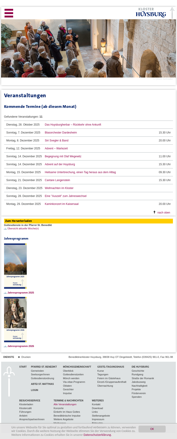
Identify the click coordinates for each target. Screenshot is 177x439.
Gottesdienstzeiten (73, 374)
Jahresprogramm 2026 (20, 346)
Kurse (100, 370)
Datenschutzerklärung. (98, 435)
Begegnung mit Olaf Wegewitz (63, 156)
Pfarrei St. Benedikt (44, 367)
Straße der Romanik (143, 378)
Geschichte (138, 370)
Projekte (136, 389)
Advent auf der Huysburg (60, 164)
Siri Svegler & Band (56, 140)
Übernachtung (105, 385)
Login (34, 390)
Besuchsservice (29, 400)
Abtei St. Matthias (42, 384)
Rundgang (137, 374)
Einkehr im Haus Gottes (67, 411)
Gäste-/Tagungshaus (110, 367)
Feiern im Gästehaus (109, 378)
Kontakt (96, 404)
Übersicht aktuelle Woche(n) (23, 228)
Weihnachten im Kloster (59, 188)
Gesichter (68, 389)
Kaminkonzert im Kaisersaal (62, 204)
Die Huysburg (140, 367)
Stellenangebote (101, 415)
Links (95, 411)
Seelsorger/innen (40, 374)
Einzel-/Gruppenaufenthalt (111, 382)
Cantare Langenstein (57, 180)
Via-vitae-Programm (74, 382)
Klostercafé (25, 408)
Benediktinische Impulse (67, 415)
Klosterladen (26, 404)
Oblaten (67, 385)
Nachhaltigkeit (139, 385)
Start (23, 367)
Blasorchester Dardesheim (61, 132)
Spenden (137, 396)
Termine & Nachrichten (68, 400)
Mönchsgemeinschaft (77, 367)
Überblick (68, 370)
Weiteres (98, 400)
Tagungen (102, 374)
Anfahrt (23, 415)
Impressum (98, 419)
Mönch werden (71, 378)
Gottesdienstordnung (42, 378)
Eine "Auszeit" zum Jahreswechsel (66, 196)
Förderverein (139, 393)
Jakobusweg (138, 382)
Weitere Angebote (63, 419)
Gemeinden (37, 370)
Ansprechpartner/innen (31, 419)
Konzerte (59, 408)
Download (97, 408)
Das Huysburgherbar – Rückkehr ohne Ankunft (73, 124)
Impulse (67, 393)
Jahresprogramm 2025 (20, 292)
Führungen (25, 411)
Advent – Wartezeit (56, 148)
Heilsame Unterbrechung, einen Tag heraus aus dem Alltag (80, 172)
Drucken (26, 357)
